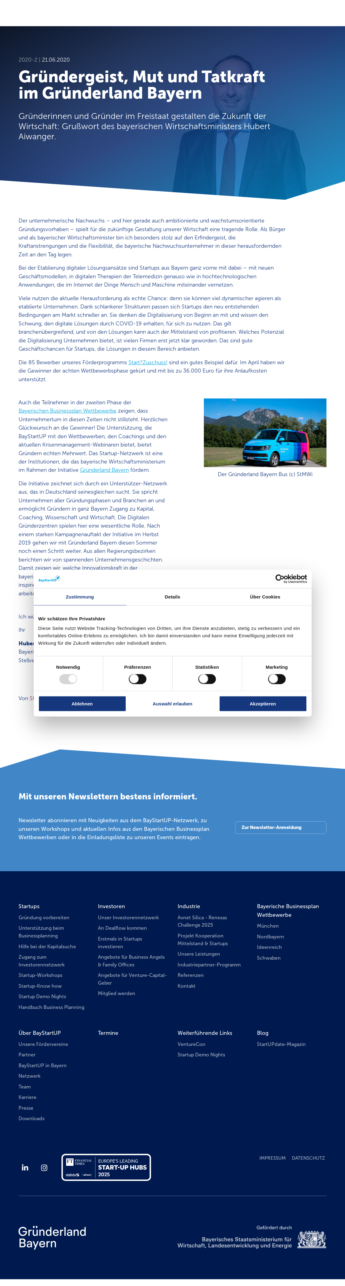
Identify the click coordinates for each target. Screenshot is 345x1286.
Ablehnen (82, 703)
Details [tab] (172, 596)
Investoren (111, 906)
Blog (262, 1033)
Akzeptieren (263, 703)
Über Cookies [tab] (265, 596)
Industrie (189, 906)
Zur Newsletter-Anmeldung (271, 827)
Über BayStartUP (40, 1033)
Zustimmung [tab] (80, 596)
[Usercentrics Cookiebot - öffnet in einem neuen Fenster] (280, 578)
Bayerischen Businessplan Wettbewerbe (67, 410)
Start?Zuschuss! (147, 362)
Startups (29, 906)
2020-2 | (30, 59)
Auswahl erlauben (172, 703)
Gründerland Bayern (104, 470)
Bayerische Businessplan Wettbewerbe (288, 910)
